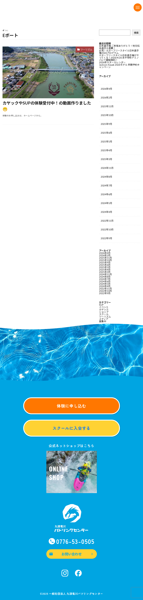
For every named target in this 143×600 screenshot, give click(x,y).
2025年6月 (106, 132)
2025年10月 (107, 115)
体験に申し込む (71, 406)
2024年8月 (106, 176)
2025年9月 (106, 123)
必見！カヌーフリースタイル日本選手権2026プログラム (119, 51)
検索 (136, 32)
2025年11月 (107, 106)
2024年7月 (106, 185)
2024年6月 (106, 194)
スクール (103, 314)
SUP (101, 304)
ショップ (103, 311)
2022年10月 (107, 229)
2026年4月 (106, 88)
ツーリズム (86, 49)
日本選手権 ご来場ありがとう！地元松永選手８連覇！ (119, 47)
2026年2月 (106, 97)
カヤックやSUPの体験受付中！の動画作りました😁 (47, 105)
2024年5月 (106, 203)
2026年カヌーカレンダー (112, 62)
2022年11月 (107, 220)
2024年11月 (107, 167)
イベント (103, 307)
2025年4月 (106, 150)
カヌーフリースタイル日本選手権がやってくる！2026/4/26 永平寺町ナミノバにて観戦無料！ (119, 57)
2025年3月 (106, 159)
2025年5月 (106, 141)
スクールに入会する (71, 428)
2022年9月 (106, 238)
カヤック (103, 309)
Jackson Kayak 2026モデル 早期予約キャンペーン (119, 66)
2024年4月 (106, 211)
